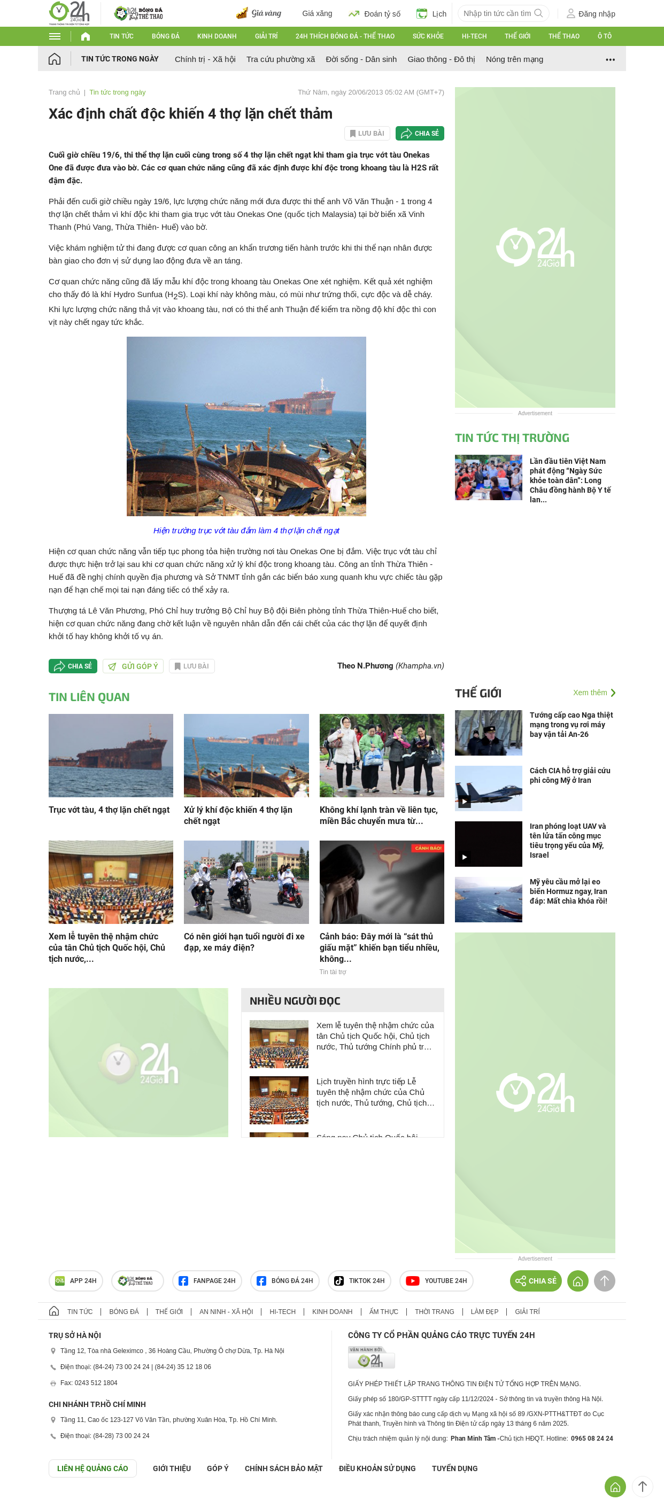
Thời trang (434, 1312)
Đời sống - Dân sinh (361, 59)
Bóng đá (166, 36)
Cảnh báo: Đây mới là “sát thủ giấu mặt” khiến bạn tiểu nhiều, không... (379, 947)
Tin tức (122, 36)
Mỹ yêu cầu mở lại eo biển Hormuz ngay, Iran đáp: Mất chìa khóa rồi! (568, 891)
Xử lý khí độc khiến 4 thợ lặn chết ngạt (238, 815)
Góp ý (218, 1468)
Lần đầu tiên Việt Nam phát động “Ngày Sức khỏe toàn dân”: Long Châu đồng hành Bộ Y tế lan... (570, 480)
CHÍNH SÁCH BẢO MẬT (284, 1468)
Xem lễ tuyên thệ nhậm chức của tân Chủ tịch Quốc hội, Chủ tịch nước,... (107, 947)
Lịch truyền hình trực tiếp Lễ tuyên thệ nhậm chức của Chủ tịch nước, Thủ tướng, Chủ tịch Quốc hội (371, 1092)
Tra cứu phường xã (280, 59)
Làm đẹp (485, 1312)
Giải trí (266, 36)
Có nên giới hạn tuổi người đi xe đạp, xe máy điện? (244, 942)
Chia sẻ (427, 133)
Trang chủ (64, 92)
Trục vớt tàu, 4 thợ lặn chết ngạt (109, 810)
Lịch (431, 13)
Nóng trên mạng (514, 59)
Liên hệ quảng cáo (92, 1468)
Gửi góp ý (133, 666)
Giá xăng (318, 13)
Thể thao (564, 36)
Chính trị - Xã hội (205, 59)
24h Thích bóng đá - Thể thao (345, 36)
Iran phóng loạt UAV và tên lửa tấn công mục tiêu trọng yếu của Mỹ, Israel (568, 840)
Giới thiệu (172, 1468)
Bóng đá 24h (285, 1281)
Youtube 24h (436, 1281)
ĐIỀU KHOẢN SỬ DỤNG (377, 1468)
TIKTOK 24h (359, 1281)
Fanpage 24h (207, 1281)
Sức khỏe (428, 36)
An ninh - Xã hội (226, 1312)
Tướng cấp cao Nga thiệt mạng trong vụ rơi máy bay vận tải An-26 (571, 725)
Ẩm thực (384, 1312)
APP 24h (76, 1281)
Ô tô (605, 36)
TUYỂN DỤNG (455, 1468)
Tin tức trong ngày (120, 59)
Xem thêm (590, 692)
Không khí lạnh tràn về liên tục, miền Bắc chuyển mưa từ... (379, 815)
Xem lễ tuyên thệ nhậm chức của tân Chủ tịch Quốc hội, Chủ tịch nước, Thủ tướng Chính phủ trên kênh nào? (375, 1036)
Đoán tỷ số (374, 13)
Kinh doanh (217, 36)
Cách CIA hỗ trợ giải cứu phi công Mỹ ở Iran (570, 775)
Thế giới (517, 36)
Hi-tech (474, 36)
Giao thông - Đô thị (441, 59)
